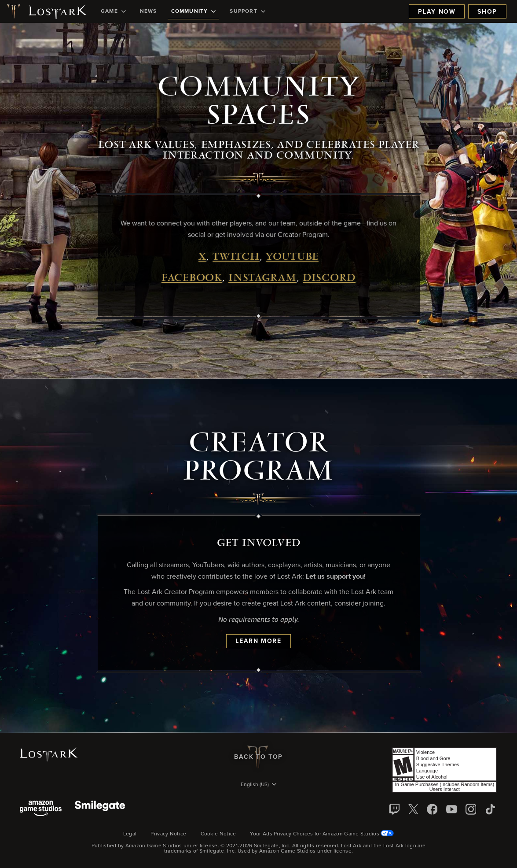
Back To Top (258, 757)
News (148, 11)
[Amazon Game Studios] (41, 809)
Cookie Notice (218, 834)
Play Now (436, 12)
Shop (487, 12)
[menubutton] (259, 785)
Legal (130, 834)
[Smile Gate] (100, 809)
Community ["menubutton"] (193, 11)
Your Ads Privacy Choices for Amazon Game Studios (322, 834)
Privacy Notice (168, 834)
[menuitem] (113, 11)
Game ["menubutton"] (113, 11)
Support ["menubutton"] (247, 11)
